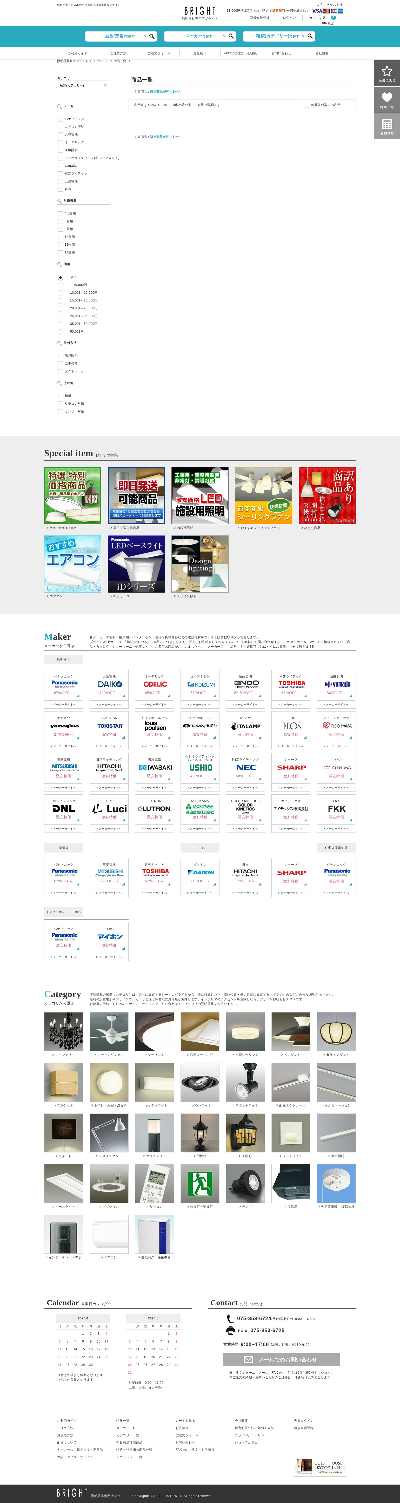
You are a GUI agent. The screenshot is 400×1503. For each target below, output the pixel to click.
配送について (67, 1442)
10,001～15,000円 (84, 292)
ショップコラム (246, 1442)
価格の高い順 (182, 105)
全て (73, 277)
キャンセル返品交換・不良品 (80, 1450)
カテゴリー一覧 (127, 1435)
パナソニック (74, 119)
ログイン (289, 17)
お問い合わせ (281, 53)
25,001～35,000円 (84, 316)
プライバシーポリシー (251, 1435)
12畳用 (70, 244)
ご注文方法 (118, 53)
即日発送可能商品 (129, 1442)
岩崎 (68, 189)
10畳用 (70, 237)
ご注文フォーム (159, 53)
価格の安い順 (157, 105)
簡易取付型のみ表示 (326, 105)
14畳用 (70, 252)
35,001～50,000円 (84, 324)
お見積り (199, 53)
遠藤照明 (71, 150)
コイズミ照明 (74, 127)
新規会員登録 (260, 17)
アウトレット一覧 (129, 1457)
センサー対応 (74, 411)
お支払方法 (65, 1435)
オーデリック (74, 142)
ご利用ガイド (78, 53)
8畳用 (69, 229)
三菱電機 (71, 181)
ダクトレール (74, 371)
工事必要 (71, 363)
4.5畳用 (70, 213)
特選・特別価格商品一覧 (134, 1450)
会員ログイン (304, 1421)
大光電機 (71, 134)
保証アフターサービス (75, 1457)
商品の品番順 (206, 105)
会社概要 (322, 53)
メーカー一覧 (126, 1428)
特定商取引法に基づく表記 (254, 1428)
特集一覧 (122, 1421)
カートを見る (319, 18)
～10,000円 (78, 285)
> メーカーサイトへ (63, 704)
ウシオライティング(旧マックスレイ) (92, 158)
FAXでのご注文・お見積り (241, 53)
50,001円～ (78, 331)
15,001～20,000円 (84, 300)
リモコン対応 (74, 403)
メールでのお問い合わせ (287, 1360)
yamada (71, 165)
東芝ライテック (76, 173)
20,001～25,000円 (84, 308)
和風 (68, 396)
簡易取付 (71, 356)
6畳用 (69, 221)
